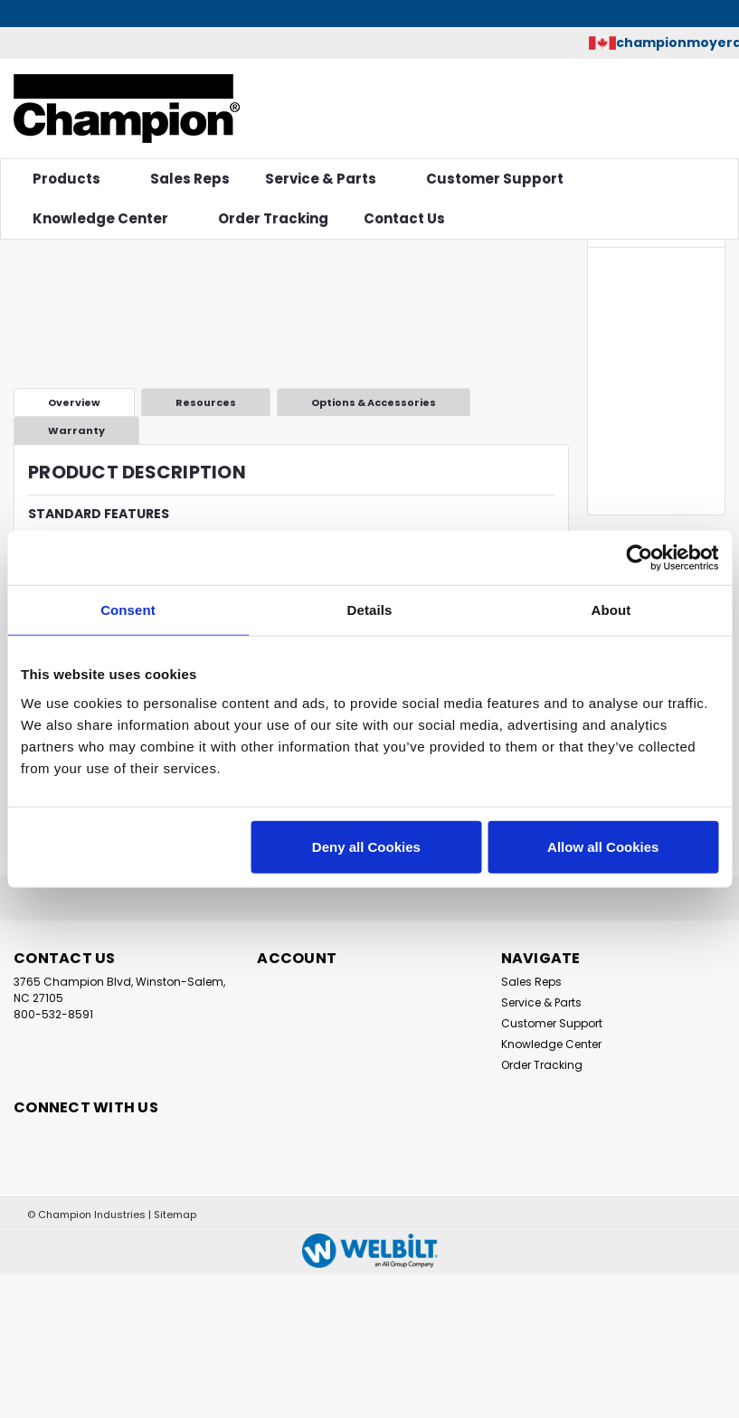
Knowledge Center (108, 218)
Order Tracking (273, 218)
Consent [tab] (128, 610)
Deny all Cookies (366, 846)
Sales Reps (190, 178)
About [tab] (611, 610)
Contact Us (404, 218)
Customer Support (502, 178)
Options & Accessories (373, 402)
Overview (74, 402)
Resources (205, 402)
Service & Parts (328, 178)
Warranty (76, 430)
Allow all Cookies (602, 846)
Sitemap (175, 1214)
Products (74, 178)
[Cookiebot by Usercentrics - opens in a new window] (639, 558)
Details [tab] (370, 610)
